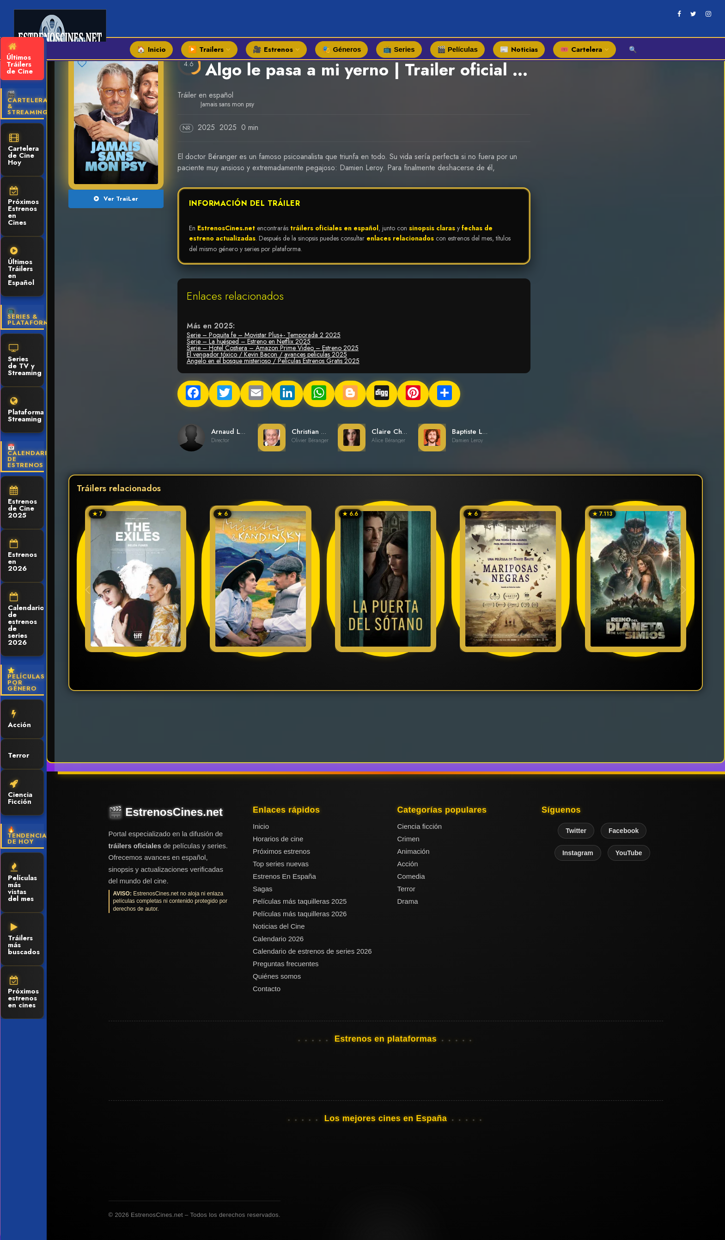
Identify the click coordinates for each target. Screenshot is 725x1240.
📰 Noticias (519, 49)
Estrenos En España (284, 876)
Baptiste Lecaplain (480, 431)
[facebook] (679, 14)
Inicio (261, 826)
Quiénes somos (277, 976)
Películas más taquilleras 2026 (300, 914)
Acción (19, 719)
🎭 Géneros (341, 49)
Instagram (577, 853)
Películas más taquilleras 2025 (300, 901)
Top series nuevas (281, 864)
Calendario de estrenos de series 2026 (26, 620)
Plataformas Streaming (26, 410)
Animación (413, 851)
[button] (683, 590)
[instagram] (708, 14)
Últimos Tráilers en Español (21, 267)
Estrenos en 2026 (22, 556)
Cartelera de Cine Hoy (23, 150)
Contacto (266, 989)
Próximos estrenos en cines (23, 993)
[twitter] (693, 14)
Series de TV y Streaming (25, 361)
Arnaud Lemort (235, 431)
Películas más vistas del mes (22, 883)
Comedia (411, 876)
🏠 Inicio (151, 49)
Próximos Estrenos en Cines (23, 207)
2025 (206, 127)
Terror (18, 754)
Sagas (263, 889)
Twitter (576, 830)
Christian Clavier (318, 431)
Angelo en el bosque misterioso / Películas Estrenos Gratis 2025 (273, 360)
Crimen (408, 839)
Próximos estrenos (281, 851)
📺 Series (398, 49)
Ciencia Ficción (20, 793)
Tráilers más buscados (24, 940)
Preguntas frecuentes (286, 964)
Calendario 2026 (278, 939)
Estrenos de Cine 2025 (22, 503)
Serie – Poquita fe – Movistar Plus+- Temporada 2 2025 (264, 334)
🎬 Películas (457, 49)
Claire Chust (391, 431)
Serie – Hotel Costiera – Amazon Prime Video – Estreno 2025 (273, 347)
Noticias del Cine (279, 926)
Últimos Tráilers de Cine (19, 59)
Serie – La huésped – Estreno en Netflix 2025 (249, 341)
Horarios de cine (278, 839)
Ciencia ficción (419, 826)
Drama (407, 901)
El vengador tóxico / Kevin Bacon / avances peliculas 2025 (267, 354)
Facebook (624, 830)
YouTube (628, 853)
